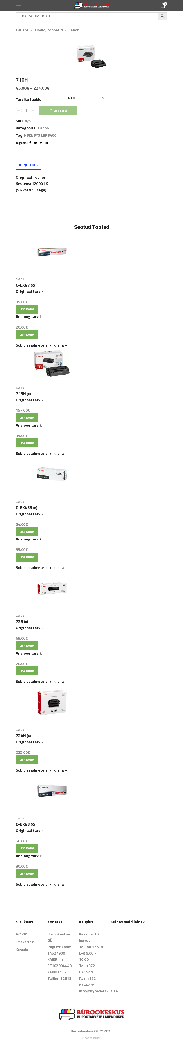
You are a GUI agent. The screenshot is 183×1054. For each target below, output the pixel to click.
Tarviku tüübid (28, 99)
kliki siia (58, 346)
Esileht (22, 30)
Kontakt (22, 953)
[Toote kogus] (26, 111)
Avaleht (22, 937)
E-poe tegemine (91, 1041)
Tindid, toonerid (48, 30)
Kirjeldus (28, 165)
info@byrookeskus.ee (98, 994)
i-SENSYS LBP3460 (40, 135)
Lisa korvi (60, 110)
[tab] (28, 165)
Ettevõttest (25, 945)
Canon (73, 30)
